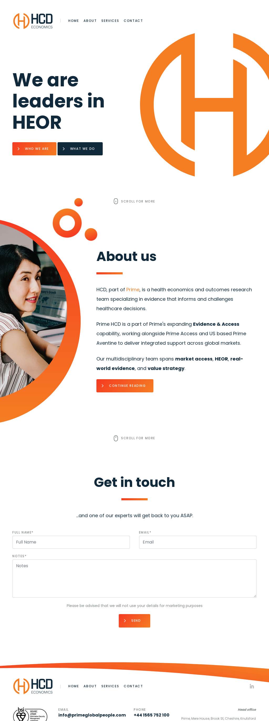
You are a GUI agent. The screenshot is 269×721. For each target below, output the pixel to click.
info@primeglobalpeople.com (92, 715)
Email (144, 532)
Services (110, 20)
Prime (132, 289)
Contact (133, 20)
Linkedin (252, 686)
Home (73, 20)
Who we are (37, 148)
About (90, 20)
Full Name (22, 532)
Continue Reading (127, 385)
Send (136, 620)
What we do (82, 148)
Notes (18, 556)
